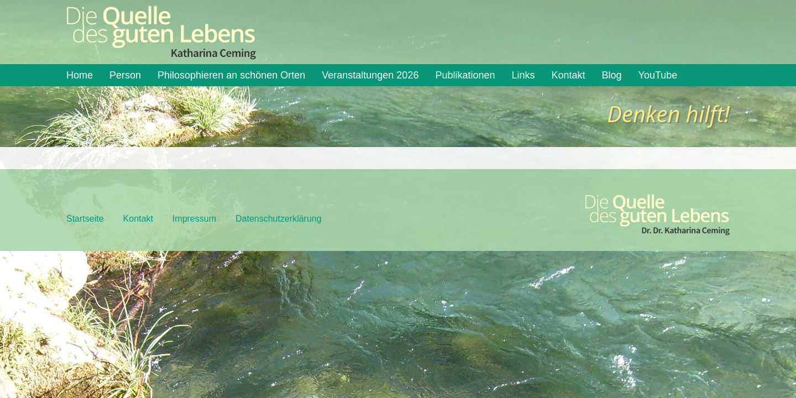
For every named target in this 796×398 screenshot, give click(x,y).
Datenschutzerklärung (278, 218)
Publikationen (465, 75)
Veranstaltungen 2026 (370, 75)
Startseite (85, 218)
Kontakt (568, 75)
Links (523, 75)
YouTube (658, 75)
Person (125, 75)
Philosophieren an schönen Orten (231, 75)
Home (79, 75)
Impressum (194, 218)
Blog (612, 75)
